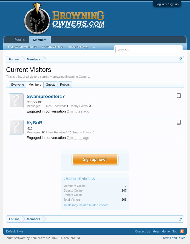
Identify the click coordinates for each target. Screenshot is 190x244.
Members (35, 84)
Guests (50, 84)
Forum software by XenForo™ (43, 238)
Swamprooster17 (46, 96)
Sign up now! (95, 159)
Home (166, 231)
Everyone (17, 84)
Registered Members (22, 46)
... (94, 46)
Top (174, 231)
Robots (65, 84)
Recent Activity (78, 46)
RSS (182, 231)
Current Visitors (52, 46)
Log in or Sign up (167, 4)
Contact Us (142, 231)
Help (156, 231)
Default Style (14, 231)
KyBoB (34, 122)
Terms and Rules (174, 238)
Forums (20, 39)
